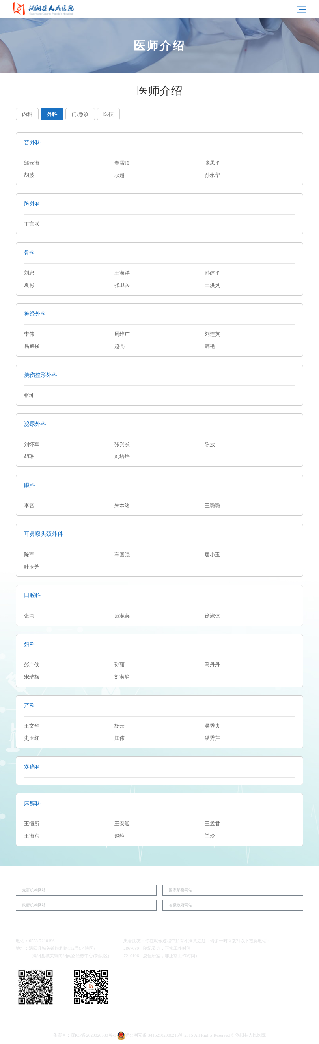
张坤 (29, 395)
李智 (29, 506)
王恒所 (31, 824)
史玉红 (31, 738)
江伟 (119, 738)
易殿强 (31, 346)
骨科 (29, 252)
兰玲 (210, 836)
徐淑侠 (212, 616)
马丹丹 (212, 665)
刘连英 (212, 334)
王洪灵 (212, 285)
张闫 (29, 616)
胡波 (29, 175)
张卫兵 (122, 285)
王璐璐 (212, 506)
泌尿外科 (35, 424)
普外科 (32, 142)
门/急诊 (80, 114)
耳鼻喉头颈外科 (43, 534)
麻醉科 (32, 803)
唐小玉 (212, 555)
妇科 (29, 644)
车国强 (122, 555)
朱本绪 (122, 506)
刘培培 (122, 456)
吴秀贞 (212, 726)
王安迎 (122, 824)
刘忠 (29, 273)
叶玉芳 (31, 567)
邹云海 (31, 163)
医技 (108, 114)
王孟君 (212, 824)
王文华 (31, 726)
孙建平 (212, 273)
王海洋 (122, 273)
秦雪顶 (122, 163)
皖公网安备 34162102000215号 (150, 1035)
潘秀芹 (212, 738)
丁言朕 (31, 224)
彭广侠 (31, 665)
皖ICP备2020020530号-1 (93, 1035)
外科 (52, 114)
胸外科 (32, 203)
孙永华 (212, 175)
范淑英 (122, 616)
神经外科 (35, 313)
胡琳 (29, 456)
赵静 (119, 836)
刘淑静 (122, 677)
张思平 (212, 163)
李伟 (29, 334)
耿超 (119, 175)
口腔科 (32, 595)
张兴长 (122, 444)
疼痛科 (32, 766)
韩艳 (210, 346)
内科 (27, 114)
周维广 (122, 334)
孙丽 (119, 665)
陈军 (29, 555)
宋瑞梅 (31, 677)
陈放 (210, 444)
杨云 (119, 726)
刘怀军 (31, 444)
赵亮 (119, 346)
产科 (29, 705)
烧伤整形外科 (40, 375)
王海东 (31, 836)
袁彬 (29, 285)
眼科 (29, 485)
